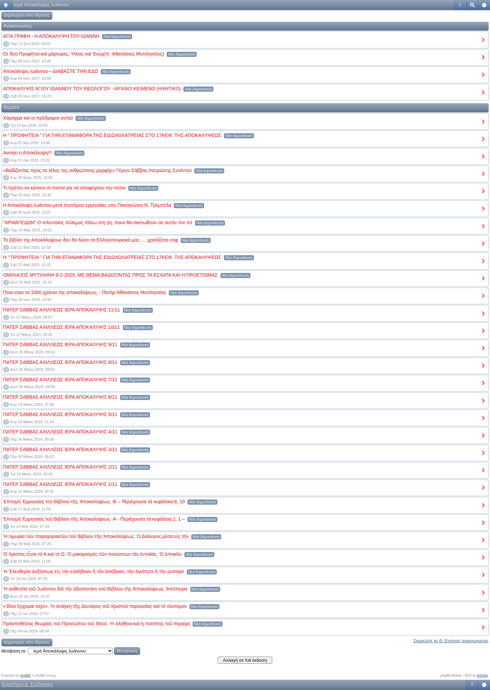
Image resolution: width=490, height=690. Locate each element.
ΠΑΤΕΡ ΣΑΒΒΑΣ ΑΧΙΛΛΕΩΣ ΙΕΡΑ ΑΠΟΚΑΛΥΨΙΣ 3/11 (60, 449)
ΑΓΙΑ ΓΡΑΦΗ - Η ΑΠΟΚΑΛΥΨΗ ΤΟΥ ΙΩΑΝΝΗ (51, 36)
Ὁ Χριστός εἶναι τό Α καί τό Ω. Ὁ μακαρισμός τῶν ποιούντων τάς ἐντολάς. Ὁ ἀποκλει (92, 554)
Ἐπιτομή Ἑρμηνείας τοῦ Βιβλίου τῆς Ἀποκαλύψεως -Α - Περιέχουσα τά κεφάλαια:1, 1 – (94, 519)
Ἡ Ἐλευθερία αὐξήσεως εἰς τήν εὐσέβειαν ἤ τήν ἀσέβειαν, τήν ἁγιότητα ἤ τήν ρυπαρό (93, 571)
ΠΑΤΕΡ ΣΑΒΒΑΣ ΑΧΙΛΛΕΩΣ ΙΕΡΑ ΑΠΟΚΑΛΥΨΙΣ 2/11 (60, 467)
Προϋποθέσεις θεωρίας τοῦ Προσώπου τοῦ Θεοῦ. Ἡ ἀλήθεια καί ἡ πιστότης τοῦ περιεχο (96, 623)
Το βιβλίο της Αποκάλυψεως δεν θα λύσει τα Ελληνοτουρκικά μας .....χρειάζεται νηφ (90, 240)
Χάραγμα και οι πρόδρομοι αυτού (38, 118)
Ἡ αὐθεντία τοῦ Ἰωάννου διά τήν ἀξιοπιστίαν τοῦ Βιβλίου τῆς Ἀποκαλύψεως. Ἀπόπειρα (95, 589)
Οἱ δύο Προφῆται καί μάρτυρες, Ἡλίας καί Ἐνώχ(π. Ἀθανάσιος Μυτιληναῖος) (83, 54)
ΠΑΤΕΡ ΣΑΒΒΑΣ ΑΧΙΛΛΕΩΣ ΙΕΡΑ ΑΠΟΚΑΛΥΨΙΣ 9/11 (60, 344)
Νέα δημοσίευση (117, 36)
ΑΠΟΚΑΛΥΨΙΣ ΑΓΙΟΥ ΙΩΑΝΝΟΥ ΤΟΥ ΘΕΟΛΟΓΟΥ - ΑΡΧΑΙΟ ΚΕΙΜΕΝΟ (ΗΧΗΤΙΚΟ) (92, 88)
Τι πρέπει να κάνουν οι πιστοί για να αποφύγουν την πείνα (64, 187)
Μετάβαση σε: (14, 651)
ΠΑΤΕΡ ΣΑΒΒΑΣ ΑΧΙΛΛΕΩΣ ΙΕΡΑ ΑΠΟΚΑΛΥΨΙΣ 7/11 (60, 379)
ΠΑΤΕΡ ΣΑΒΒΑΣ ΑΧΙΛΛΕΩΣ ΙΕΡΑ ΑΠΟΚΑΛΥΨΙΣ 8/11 (60, 362)
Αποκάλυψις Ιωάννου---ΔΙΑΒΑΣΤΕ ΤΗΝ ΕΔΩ (50, 71)
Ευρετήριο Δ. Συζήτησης (27, 684)
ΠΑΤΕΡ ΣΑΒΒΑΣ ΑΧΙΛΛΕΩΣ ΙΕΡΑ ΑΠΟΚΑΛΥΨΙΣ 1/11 (60, 484)
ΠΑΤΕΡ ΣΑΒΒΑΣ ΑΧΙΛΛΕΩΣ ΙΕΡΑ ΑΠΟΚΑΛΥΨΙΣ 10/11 (61, 327)
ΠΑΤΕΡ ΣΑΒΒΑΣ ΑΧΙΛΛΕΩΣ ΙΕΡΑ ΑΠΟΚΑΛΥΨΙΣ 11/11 (61, 309)
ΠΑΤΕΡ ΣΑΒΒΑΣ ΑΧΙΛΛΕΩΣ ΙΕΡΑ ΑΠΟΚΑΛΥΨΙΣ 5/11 (60, 414)
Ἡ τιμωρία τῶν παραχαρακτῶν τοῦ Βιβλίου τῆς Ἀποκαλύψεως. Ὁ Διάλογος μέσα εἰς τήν (96, 536)
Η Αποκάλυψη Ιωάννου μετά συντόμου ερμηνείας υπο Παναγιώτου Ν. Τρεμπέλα (87, 205)
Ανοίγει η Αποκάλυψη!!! (27, 152)
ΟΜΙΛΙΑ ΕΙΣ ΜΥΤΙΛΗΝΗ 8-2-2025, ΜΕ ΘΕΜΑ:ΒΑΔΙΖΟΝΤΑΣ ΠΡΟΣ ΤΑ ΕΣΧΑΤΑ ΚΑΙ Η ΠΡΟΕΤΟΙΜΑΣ (110, 275)
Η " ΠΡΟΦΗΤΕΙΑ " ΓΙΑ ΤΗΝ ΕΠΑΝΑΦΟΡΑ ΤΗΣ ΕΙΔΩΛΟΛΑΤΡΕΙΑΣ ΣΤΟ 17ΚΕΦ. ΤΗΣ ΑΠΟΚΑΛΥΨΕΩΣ (112, 135)
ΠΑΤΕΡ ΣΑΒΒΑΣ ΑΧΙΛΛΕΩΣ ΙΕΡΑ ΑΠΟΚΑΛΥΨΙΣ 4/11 (60, 431)
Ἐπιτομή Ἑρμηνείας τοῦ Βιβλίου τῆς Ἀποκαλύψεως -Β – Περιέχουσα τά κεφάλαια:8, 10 (94, 501)
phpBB (25, 675)
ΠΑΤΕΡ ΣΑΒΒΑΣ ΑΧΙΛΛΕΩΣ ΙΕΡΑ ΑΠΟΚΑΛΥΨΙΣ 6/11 (60, 397)
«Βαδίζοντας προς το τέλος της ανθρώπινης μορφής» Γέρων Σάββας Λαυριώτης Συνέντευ (97, 170)
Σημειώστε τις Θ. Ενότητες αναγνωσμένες (451, 641)
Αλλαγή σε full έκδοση (244, 660)
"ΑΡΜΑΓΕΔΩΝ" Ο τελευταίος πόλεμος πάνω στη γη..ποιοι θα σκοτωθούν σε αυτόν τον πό (97, 222)
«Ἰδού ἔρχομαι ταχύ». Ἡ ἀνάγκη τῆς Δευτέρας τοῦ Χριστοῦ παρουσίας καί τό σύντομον (95, 606)
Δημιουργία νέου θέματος (27, 15)
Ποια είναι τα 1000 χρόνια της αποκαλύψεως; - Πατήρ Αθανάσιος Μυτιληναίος (84, 292)
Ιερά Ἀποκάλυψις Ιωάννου (41, 4)
